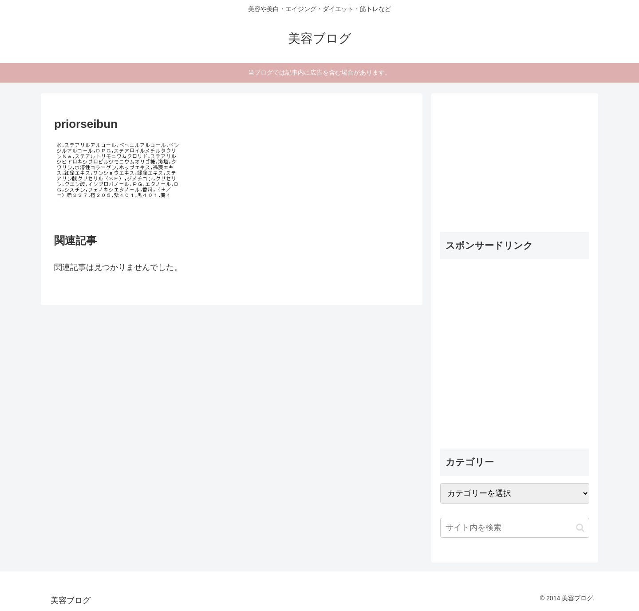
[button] (580, 528)
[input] (514, 528)
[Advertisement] (506, 157)
